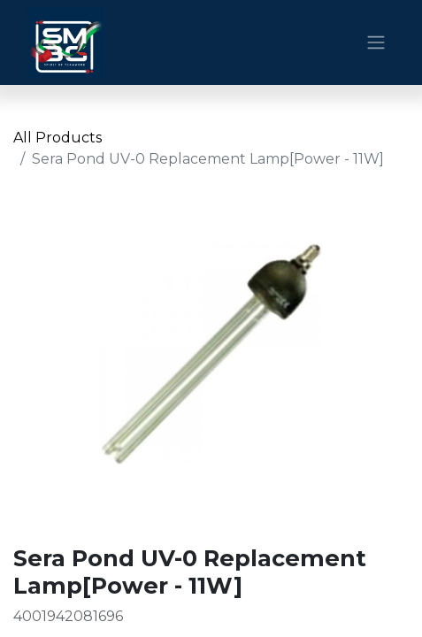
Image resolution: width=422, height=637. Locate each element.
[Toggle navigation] (376, 43)
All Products (57, 137)
